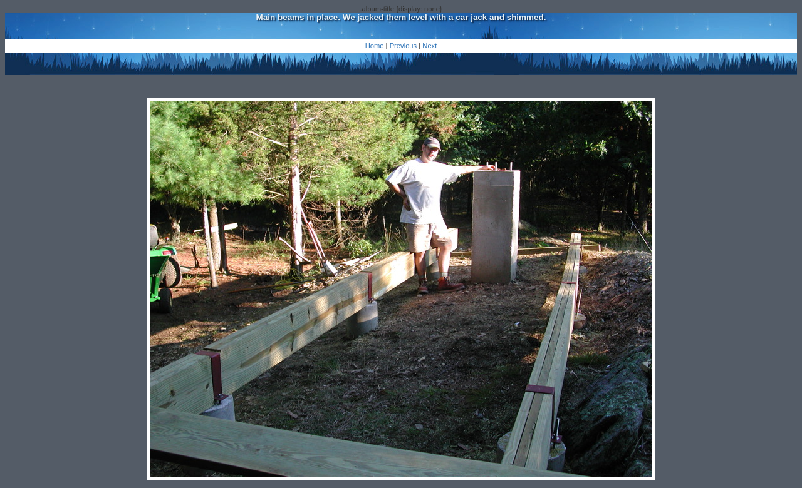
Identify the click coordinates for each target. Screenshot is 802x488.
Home (374, 45)
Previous (403, 45)
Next (429, 45)
